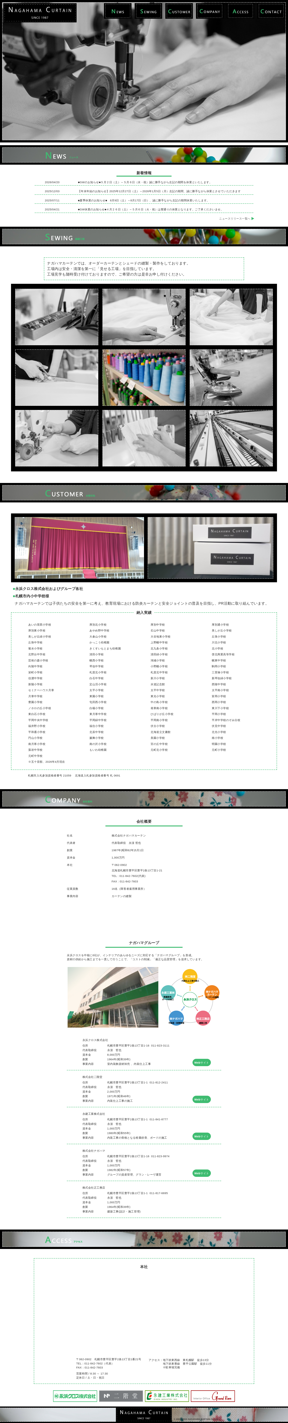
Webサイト (201, 1062)
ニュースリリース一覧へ (236, 218)
